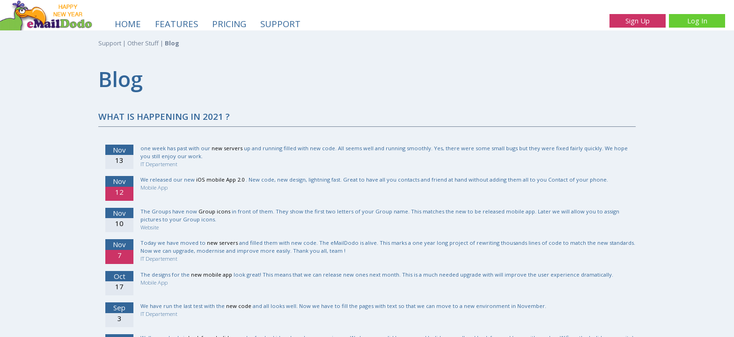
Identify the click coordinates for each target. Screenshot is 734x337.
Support (109, 43)
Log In (697, 20)
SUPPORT (280, 23)
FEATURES (176, 23)
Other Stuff (143, 43)
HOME (128, 23)
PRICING (229, 23)
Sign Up (637, 20)
